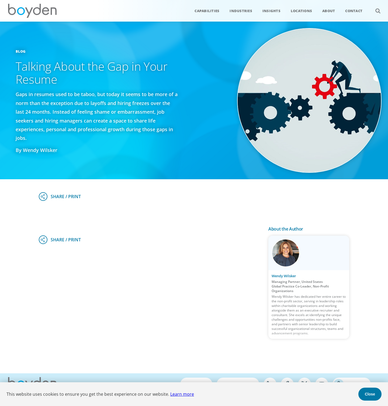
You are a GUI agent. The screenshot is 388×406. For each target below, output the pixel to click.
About (328, 10)
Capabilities (207, 10)
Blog (21, 51)
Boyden (32, 11)
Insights (271, 10)
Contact (353, 10)
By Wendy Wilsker (36, 150)
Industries (241, 10)
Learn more (182, 394)
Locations (301, 10)
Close (370, 394)
